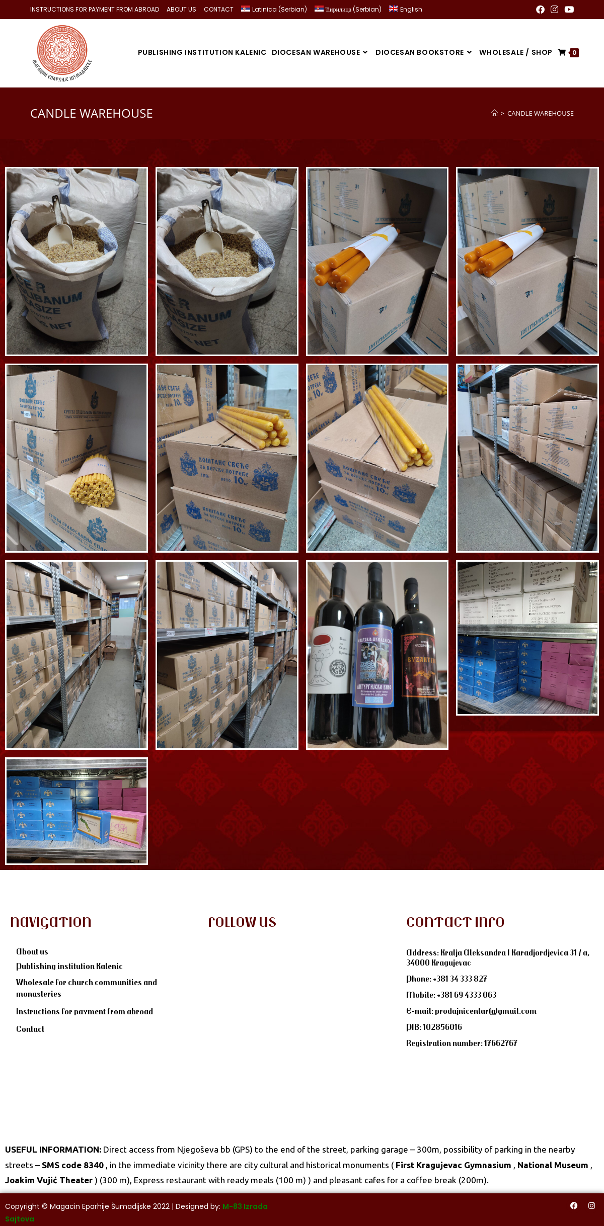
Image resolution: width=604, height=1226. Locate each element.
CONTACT (219, 9)
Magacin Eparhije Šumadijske (100, 1204)
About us (32, 949)
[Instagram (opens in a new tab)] (554, 10)
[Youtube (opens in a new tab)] (567, 10)
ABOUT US (181, 9)
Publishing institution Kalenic (69, 964)
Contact (30, 1027)
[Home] (494, 111)
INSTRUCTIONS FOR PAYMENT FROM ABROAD (94, 9)
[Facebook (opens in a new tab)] (540, 10)
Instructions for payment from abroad (84, 1009)
